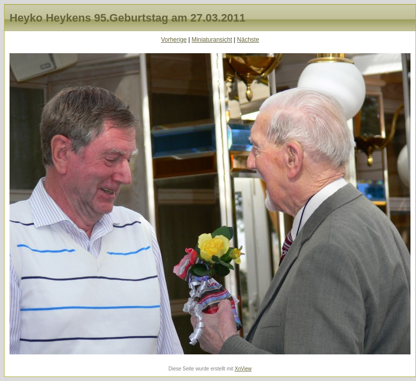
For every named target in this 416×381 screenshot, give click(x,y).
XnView (243, 368)
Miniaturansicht (211, 39)
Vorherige (173, 39)
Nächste (248, 39)
